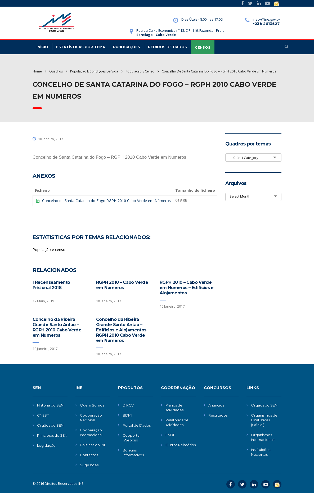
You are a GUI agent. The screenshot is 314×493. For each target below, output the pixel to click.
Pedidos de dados (167, 47)
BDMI (127, 415)
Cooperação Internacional (91, 432)
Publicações (126, 47)
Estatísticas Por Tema (80, 47)
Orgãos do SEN (50, 425)
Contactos (89, 455)
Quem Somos (92, 405)
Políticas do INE (93, 445)
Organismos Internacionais (263, 437)
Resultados (217, 415)
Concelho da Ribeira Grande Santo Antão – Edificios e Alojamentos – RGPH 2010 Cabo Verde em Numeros (122, 330)
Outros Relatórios (180, 445)
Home (37, 71)
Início (42, 47)
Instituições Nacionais (260, 452)
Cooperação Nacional (91, 417)
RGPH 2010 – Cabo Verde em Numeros (122, 285)
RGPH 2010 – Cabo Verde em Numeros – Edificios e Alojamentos (187, 287)
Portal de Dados (137, 425)
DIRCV (128, 405)
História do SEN (50, 405)
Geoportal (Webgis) (131, 437)
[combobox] (253, 157)
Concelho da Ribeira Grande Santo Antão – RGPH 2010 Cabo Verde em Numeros (57, 327)
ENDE (170, 435)
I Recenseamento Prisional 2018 (51, 285)
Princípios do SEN (52, 435)
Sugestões (89, 465)
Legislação (46, 445)
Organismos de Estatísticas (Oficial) (264, 420)
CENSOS (202, 47)
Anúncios (216, 405)
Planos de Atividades (174, 407)
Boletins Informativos (133, 452)
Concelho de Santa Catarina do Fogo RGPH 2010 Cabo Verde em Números (106, 200)
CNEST (43, 415)
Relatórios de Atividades (177, 422)
